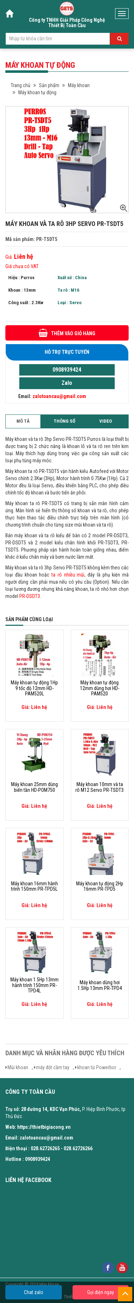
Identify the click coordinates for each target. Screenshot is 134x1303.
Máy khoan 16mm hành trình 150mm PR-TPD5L (34, 886)
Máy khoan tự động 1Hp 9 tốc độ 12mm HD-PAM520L (34, 688)
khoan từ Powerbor (96, 1067)
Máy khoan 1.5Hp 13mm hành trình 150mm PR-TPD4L (34, 985)
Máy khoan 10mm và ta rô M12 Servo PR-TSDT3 (99, 787)
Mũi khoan (18, 1067)
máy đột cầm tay (52, 1067)
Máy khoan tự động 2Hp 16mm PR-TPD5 (99, 886)
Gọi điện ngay (100, 1292)
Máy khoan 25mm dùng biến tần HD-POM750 (34, 787)
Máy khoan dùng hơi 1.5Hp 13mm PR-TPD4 (100, 985)
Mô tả (23, 421)
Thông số (64, 421)
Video (105, 421)
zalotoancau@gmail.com (59, 396)
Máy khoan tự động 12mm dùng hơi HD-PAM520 (99, 688)
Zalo (66, 382)
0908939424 (67, 369)
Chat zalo (33, 1292)
